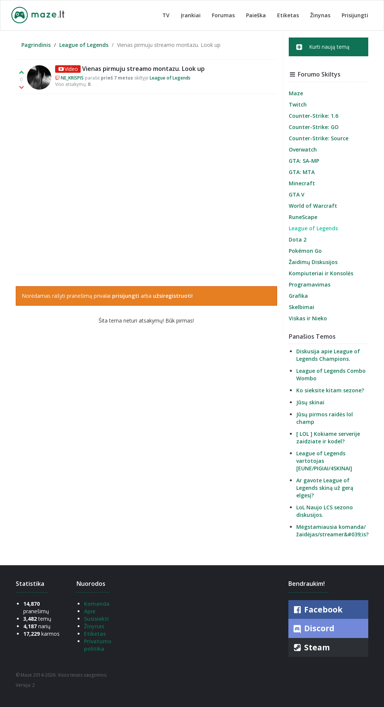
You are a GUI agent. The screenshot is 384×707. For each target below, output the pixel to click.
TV (166, 15)
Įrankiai (191, 15)
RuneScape (303, 217)
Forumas (223, 15)
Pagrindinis (36, 44)
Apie (89, 611)
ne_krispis (146, 184)
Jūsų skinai (310, 402)
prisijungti (125, 295)
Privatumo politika (97, 645)
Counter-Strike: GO (314, 127)
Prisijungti (355, 15)
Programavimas (309, 284)
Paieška (256, 15)
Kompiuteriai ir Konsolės (321, 273)
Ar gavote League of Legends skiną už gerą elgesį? (324, 488)
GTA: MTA (302, 172)
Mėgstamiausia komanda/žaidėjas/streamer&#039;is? (332, 530)
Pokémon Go (305, 250)
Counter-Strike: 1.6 (313, 115)
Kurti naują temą (323, 47)
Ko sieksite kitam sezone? (330, 390)
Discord (313, 628)
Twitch (298, 104)
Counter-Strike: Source (318, 138)
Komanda (97, 603)
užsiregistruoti (172, 295)
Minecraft (302, 183)
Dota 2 (297, 239)
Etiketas (288, 15)
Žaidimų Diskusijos (313, 262)
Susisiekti (96, 618)
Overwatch (303, 149)
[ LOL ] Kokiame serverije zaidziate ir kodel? (328, 437)
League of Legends (83, 44)
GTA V (296, 194)
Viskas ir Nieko (308, 318)
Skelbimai (301, 307)
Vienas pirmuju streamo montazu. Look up (143, 69)
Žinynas (320, 15)
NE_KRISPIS (72, 78)
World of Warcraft (313, 205)
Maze (296, 93)
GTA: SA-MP (304, 160)
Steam (311, 647)
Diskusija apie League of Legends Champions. (328, 355)
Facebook (317, 609)
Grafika (298, 295)
